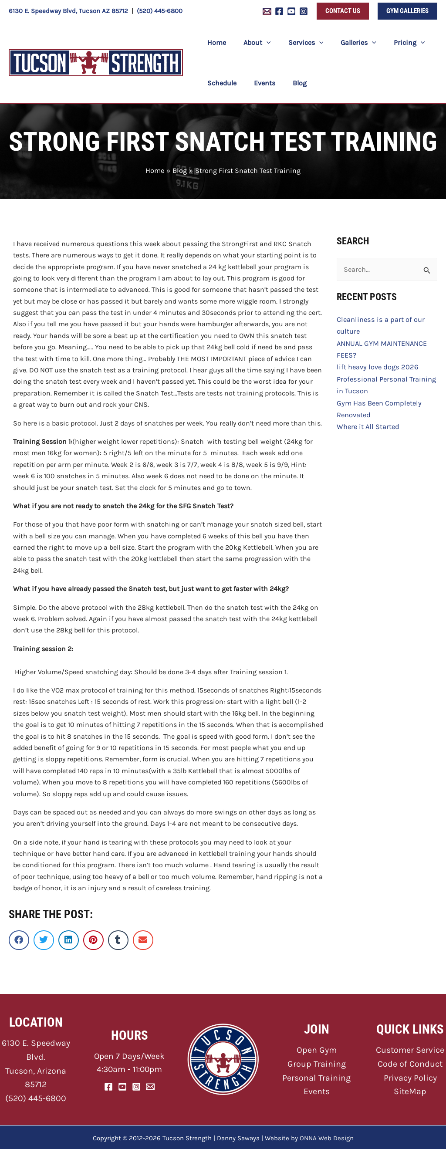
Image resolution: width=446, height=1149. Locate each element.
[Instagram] (303, 11)
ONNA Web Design (327, 1136)
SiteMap (410, 1089)
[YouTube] (291, 11)
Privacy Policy (410, 1076)
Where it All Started (367, 422)
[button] (343, 11)
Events (317, 1089)
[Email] (150, 1085)
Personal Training (316, 1076)
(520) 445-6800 (159, 11)
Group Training (316, 1062)
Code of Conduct (410, 1062)
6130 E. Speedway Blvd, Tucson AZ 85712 (68, 11)
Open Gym (316, 1049)
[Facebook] (279, 11)
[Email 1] (267, 11)
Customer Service (410, 1049)
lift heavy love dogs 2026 (376, 364)
